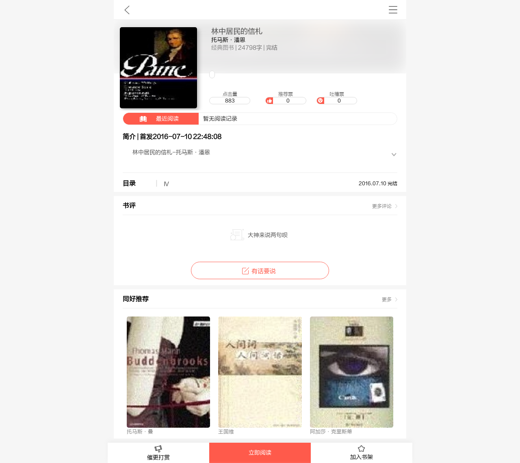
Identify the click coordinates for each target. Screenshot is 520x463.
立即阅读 (260, 453)
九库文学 (127, 9)
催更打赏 (158, 453)
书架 (393, 9)
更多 (387, 299)
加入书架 (361, 453)
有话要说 (259, 271)
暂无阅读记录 (180, 119)
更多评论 (382, 206)
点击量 (229, 97)
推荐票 (285, 97)
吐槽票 (336, 97)
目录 (129, 183)
